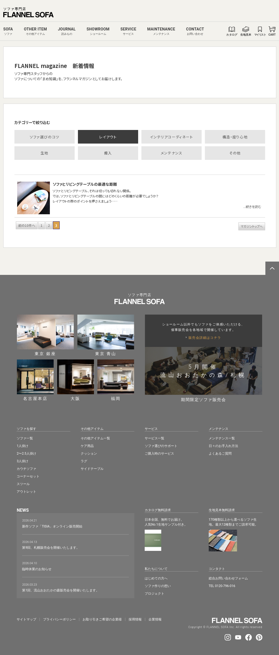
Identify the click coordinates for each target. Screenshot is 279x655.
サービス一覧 (154, 438)
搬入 (108, 153)
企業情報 (155, 619)
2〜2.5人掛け (26, 453)
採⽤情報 (135, 619)
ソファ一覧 (25, 438)
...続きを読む (252, 206)
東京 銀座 (45, 335)
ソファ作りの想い (158, 586)
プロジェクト (154, 593)
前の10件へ (26, 225)
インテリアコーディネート (171, 136)
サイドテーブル (92, 469)
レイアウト (108, 136)
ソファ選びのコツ (44, 136)
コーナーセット (28, 476)
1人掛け (22, 446)
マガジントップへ (252, 226)
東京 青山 (105, 335)
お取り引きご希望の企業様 (102, 619)
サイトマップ (26, 619)
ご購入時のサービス (159, 453)
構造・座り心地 (235, 136)
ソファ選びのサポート (161, 446)
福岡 (115, 380)
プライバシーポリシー (59, 619)
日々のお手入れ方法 (223, 446)
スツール (23, 484)
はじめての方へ (156, 578)
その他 (235, 153)
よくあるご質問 (220, 453)
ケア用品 (87, 446)
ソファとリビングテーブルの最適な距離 (85, 184)
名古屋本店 (35, 380)
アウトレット (26, 491)
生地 (44, 153)
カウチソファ (26, 469)
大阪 (75, 380)
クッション (89, 453)
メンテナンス (172, 153)
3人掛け (22, 461)
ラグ (84, 461)
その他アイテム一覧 (95, 438)
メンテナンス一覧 (222, 438)
